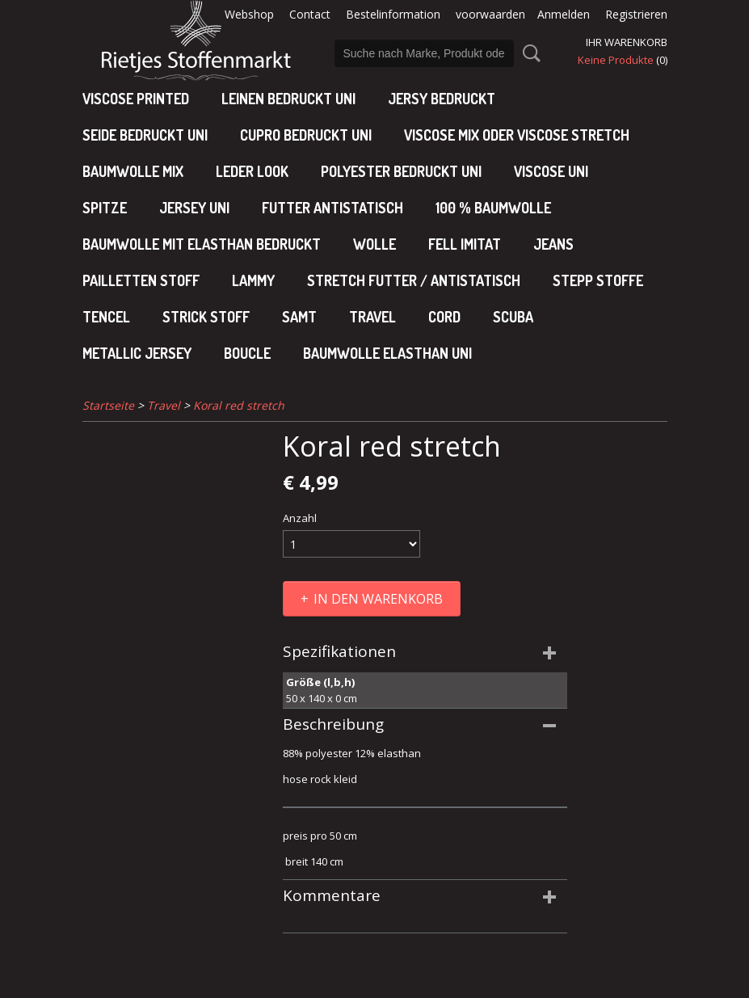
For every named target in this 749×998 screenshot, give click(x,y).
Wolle (374, 244)
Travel (372, 317)
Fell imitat (464, 244)
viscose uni (551, 171)
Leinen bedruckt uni (288, 98)
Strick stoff (206, 317)
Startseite (108, 405)
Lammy (253, 280)
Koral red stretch (238, 405)
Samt (299, 317)
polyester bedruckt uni (401, 171)
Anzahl (300, 518)
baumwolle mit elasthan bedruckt (201, 244)
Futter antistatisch (332, 208)
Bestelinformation (393, 14)
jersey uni (194, 208)
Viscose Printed (135, 98)
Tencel (106, 317)
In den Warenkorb (378, 599)
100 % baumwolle (493, 208)
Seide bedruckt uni (145, 135)
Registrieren (636, 14)
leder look (252, 171)
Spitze (104, 208)
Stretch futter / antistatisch (413, 280)
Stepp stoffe (598, 280)
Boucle (247, 353)
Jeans (553, 244)
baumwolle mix (132, 171)
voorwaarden (490, 14)
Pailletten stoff (141, 280)
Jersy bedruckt (441, 98)
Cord (444, 317)
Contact (309, 14)
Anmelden (563, 14)
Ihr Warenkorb (626, 42)
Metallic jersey (136, 353)
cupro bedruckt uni (306, 135)
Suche (528, 53)
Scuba (513, 317)
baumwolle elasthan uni (387, 353)
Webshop (249, 14)
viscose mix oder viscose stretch (516, 135)
